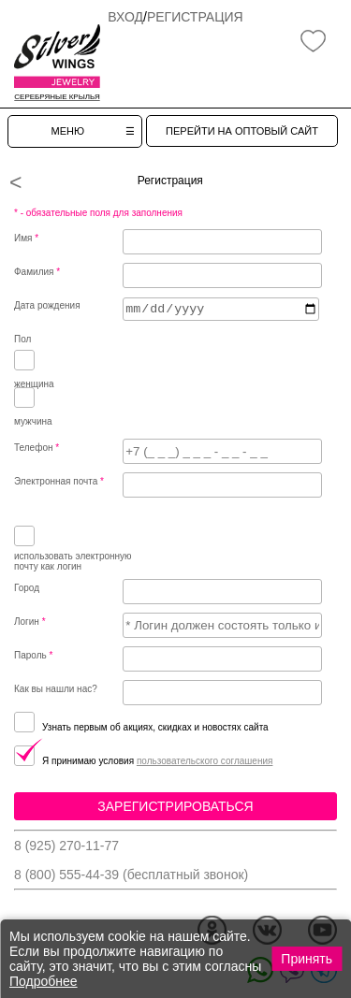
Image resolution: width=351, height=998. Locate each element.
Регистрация (195, 16)
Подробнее (43, 981)
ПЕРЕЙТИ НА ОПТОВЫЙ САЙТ (242, 131)
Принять (306, 958)
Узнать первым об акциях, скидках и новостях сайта (141, 727)
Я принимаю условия (75, 761)
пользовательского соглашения (205, 761)
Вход (125, 16)
